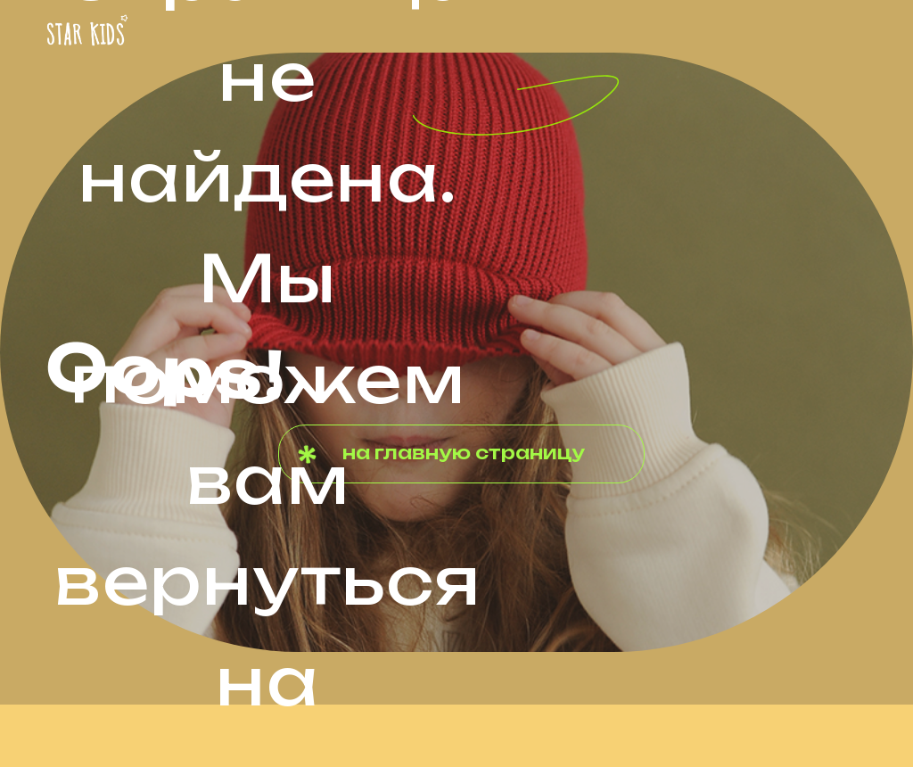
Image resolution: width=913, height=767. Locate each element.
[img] (87, 30)
